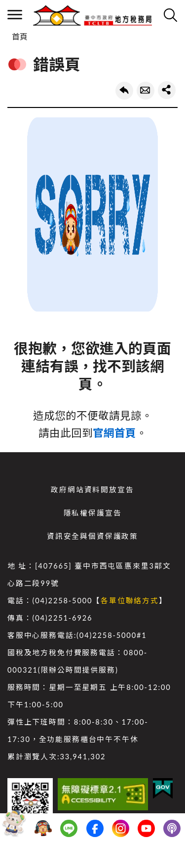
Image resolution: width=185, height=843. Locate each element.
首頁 (20, 36)
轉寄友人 (145, 91)
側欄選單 (14, 14)
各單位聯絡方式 (130, 600)
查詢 (170, 15)
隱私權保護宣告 (93, 513)
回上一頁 (124, 91)
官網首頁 (114, 432)
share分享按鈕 (167, 90)
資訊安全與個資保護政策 (92, 536)
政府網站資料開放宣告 (92, 489)
